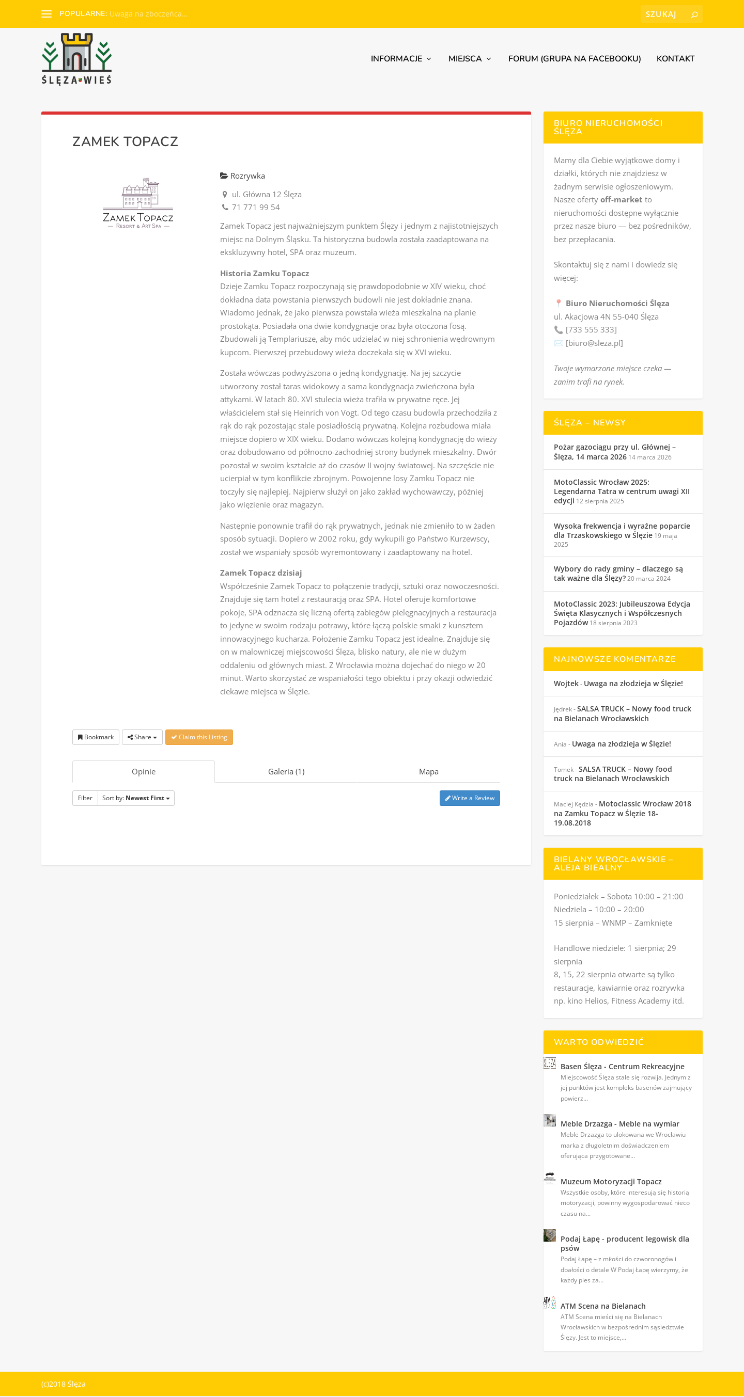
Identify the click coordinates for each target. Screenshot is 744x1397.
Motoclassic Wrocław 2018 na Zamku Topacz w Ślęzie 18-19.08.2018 (622, 814)
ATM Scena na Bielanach (603, 1307)
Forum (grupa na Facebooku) (574, 61)
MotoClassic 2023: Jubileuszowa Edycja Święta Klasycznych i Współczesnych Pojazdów (622, 614)
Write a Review (469, 799)
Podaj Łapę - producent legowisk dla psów (625, 1244)
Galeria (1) (286, 772)
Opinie (144, 772)
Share (142, 738)
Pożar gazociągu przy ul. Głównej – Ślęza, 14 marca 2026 (615, 452)
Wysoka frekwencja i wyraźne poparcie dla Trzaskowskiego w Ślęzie (622, 531)
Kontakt (676, 61)
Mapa (429, 772)
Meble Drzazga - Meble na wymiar (620, 1125)
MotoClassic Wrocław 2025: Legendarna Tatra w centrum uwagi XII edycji (622, 492)
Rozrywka (242, 176)
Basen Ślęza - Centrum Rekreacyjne (623, 1067)
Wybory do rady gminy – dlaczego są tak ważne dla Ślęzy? (618, 574)
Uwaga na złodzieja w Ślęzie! (633, 684)
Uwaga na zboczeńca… (149, 14)
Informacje (396, 61)
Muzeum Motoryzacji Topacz (611, 1182)
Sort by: (136, 799)
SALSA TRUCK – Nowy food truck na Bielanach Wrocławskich (622, 714)
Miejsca (465, 61)
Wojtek (566, 684)
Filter (85, 799)
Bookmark (96, 738)
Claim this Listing (199, 738)
